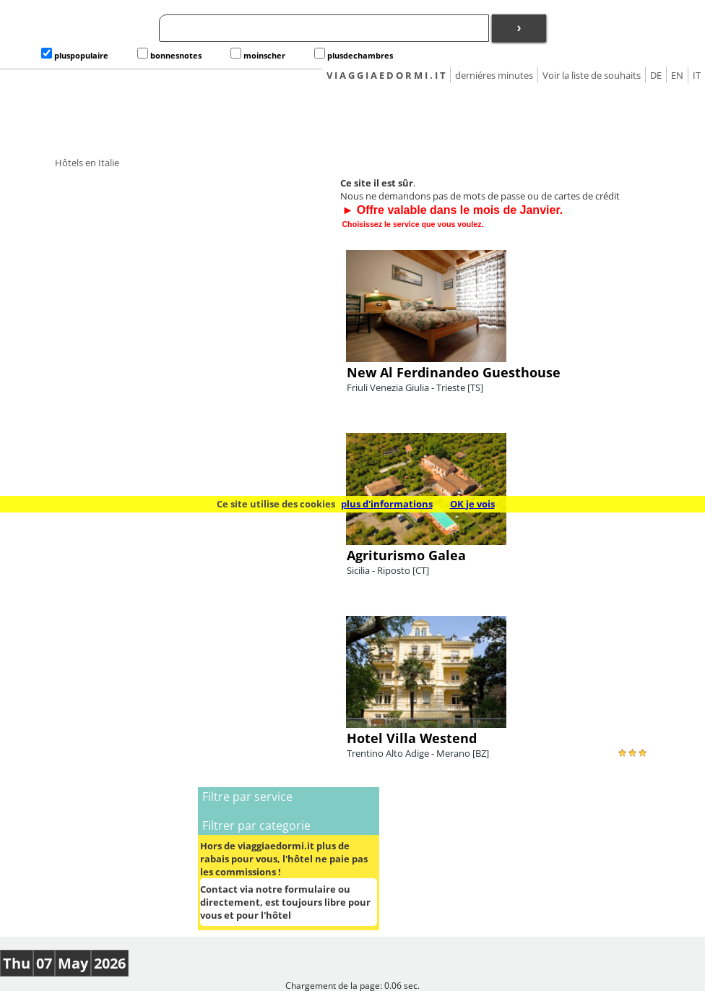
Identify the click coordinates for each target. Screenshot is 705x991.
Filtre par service (247, 797)
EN (677, 75)
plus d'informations (387, 503)
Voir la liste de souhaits (591, 75)
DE (656, 75)
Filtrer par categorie (256, 825)
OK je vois (472, 503)
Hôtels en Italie (87, 162)
